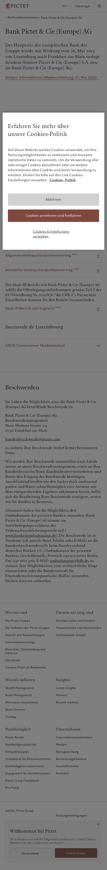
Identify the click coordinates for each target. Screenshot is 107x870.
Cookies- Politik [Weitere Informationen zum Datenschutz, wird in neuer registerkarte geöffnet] (63, 179)
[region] (53, 181)
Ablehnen (53, 199)
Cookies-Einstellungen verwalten (51, 234)
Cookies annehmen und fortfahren (53, 215)
